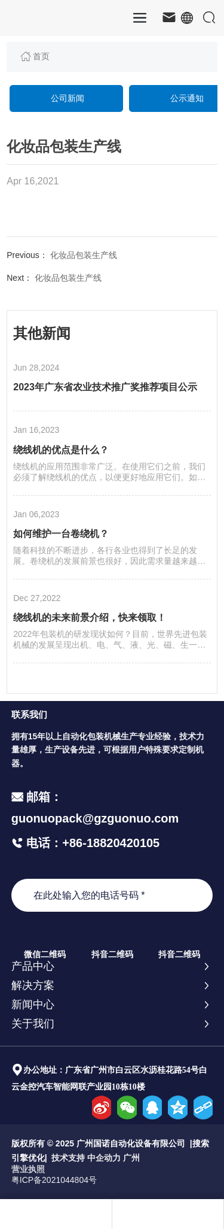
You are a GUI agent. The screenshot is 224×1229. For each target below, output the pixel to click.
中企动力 (104, 1158)
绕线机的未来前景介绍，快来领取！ (89, 617)
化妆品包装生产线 (83, 255)
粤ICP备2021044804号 (54, 1180)
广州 (131, 1158)
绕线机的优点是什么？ (61, 450)
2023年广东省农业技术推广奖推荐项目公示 (105, 387)
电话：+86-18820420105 (91, 842)
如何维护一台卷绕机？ (61, 534)
